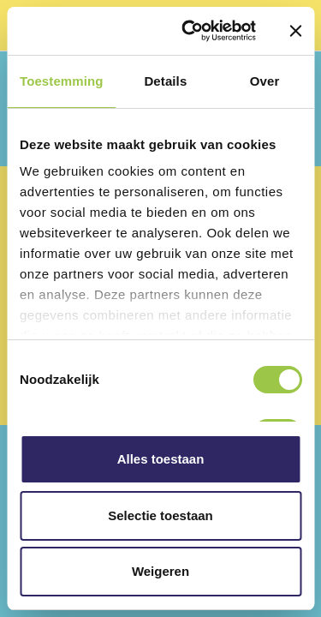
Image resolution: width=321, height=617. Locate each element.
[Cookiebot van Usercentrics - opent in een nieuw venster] (189, 31)
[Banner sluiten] (295, 31)
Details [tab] (165, 81)
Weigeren (160, 571)
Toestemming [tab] (62, 81)
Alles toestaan (161, 459)
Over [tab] (265, 81)
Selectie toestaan (160, 515)
